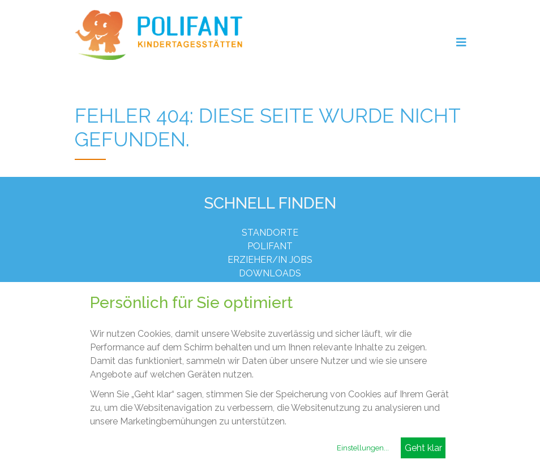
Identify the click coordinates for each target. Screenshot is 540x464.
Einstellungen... (363, 448)
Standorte (270, 232)
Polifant (270, 246)
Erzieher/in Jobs (270, 259)
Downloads (270, 273)
